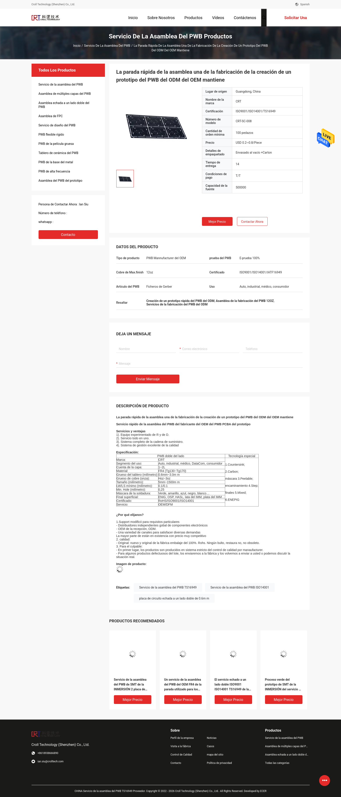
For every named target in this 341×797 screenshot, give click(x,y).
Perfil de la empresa (182, 738)
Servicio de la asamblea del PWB (107, 45)
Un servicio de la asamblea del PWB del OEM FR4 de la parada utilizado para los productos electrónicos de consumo (183, 685)
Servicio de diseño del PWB (57, 125)
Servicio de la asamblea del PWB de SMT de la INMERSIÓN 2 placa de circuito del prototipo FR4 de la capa (131, 685)
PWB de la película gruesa (56, 143)
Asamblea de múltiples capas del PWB (65, 93)
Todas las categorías (277, 763)
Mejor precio (217, 221)
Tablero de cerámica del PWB (58, 153)
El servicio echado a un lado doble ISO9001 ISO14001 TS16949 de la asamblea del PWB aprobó (233, 685)
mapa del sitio (215, 754)
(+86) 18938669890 (81, 213)
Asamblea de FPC (51, 116)
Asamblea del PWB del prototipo (61, 180)
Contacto (68, 235)
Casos (210, 746)
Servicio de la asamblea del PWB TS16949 (168, 587)
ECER (263, 791)
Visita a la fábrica (181, 746)
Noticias (211, 738)
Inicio (77, 45)
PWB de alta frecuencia (54, 171)
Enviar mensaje (148, 379)
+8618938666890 (66, 222)
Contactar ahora (252, 221)
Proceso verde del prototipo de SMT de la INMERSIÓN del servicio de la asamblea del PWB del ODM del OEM (283, 685)
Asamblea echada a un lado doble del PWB (64, 105)
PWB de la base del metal (56, 162)
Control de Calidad (181, 754)
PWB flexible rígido (51, 134)
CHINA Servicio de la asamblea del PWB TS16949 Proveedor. (110, 791)
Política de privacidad (219, 763)
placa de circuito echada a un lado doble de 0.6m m (174, 598)
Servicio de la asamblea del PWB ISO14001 (239, 587)
